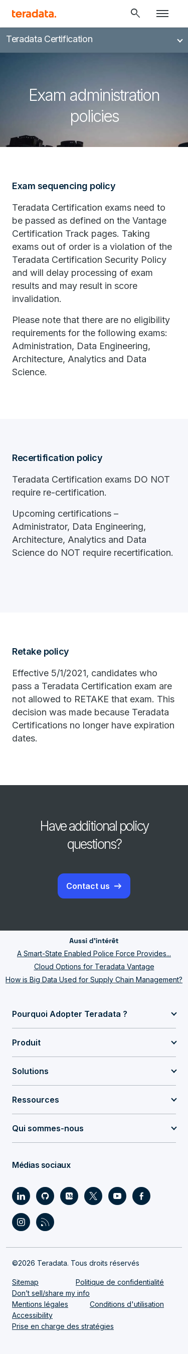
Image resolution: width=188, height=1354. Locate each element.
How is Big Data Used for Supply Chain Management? (94, 979)
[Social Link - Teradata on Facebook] (141, 1196)
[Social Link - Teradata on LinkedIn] (21, 1196)
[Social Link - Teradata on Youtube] (117, 1196)
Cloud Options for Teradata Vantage (94, 966)
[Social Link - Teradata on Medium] (69, 1196)
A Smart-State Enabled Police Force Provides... (94, 953)
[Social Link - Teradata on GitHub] (45, 1196)
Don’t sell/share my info (51, 1293)
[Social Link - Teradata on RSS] (45, 1222)
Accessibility (32, 1315)
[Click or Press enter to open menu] (162, 13)
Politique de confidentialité (120, 1282)
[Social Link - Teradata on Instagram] (21, 1222)
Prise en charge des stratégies (63, 1326)
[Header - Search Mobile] (135, 13)
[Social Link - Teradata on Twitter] (93, 1196)
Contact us (88, 886)
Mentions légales (40, 1304)
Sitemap (25, 1282)
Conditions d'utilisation (127, 1304)
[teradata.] (34, 14)
